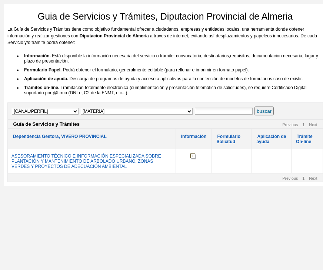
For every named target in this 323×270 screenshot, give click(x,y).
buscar (264, 111)
